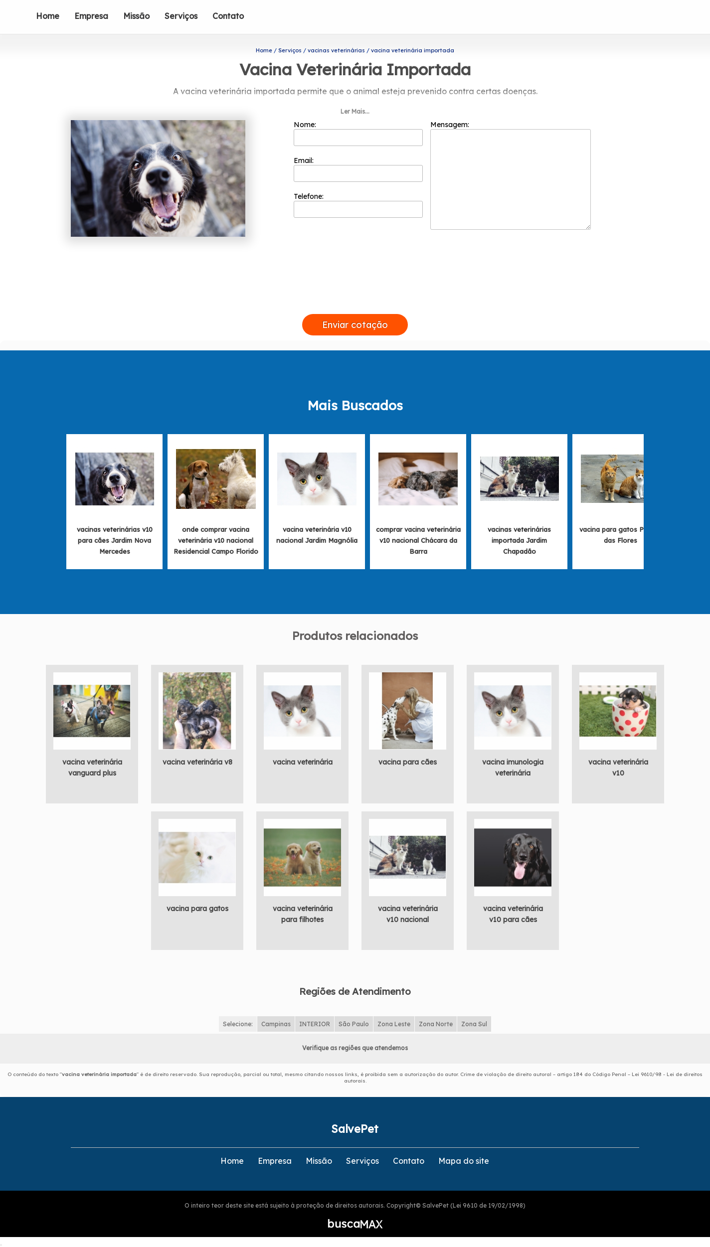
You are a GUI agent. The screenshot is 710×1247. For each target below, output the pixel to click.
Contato (228, 16)
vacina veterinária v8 (197, 762)
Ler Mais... (355, 111)
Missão (136, 16)
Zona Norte (436, 1024)
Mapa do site (463, 1161)
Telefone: (358, 205)
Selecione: (238, 1024)
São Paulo (354, 1024)
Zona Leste (393, 1024)
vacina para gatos (197, 908)
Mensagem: (510, 175)
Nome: (358, 133)
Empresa (91, 16)
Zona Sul (474, 1024)
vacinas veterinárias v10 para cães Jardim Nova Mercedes (115, 540)
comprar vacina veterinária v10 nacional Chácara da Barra (418, 540)
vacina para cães (407, 762)
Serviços (181, 16)
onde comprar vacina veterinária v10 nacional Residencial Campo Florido (216, 540)
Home (47, 16)
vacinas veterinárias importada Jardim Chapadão (519, 540)
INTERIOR (314, 1024)
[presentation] (355, 302)
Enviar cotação (355, 324)
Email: (358, 169)
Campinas (276, 1024)
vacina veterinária (303, 762)
